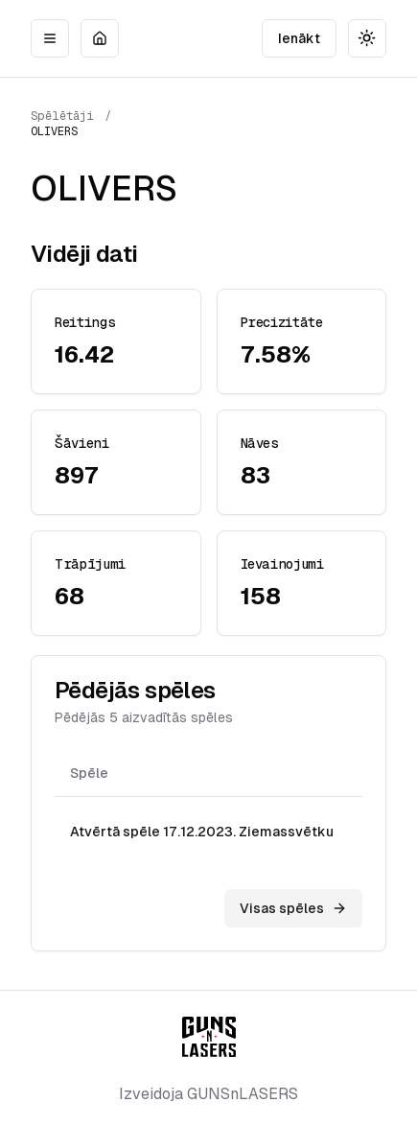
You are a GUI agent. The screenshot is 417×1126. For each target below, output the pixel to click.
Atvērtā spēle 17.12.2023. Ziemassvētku (202, 831)
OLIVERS (54, 131)
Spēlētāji (62, 116)
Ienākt (299, 38)
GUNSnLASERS (242, 1094)
